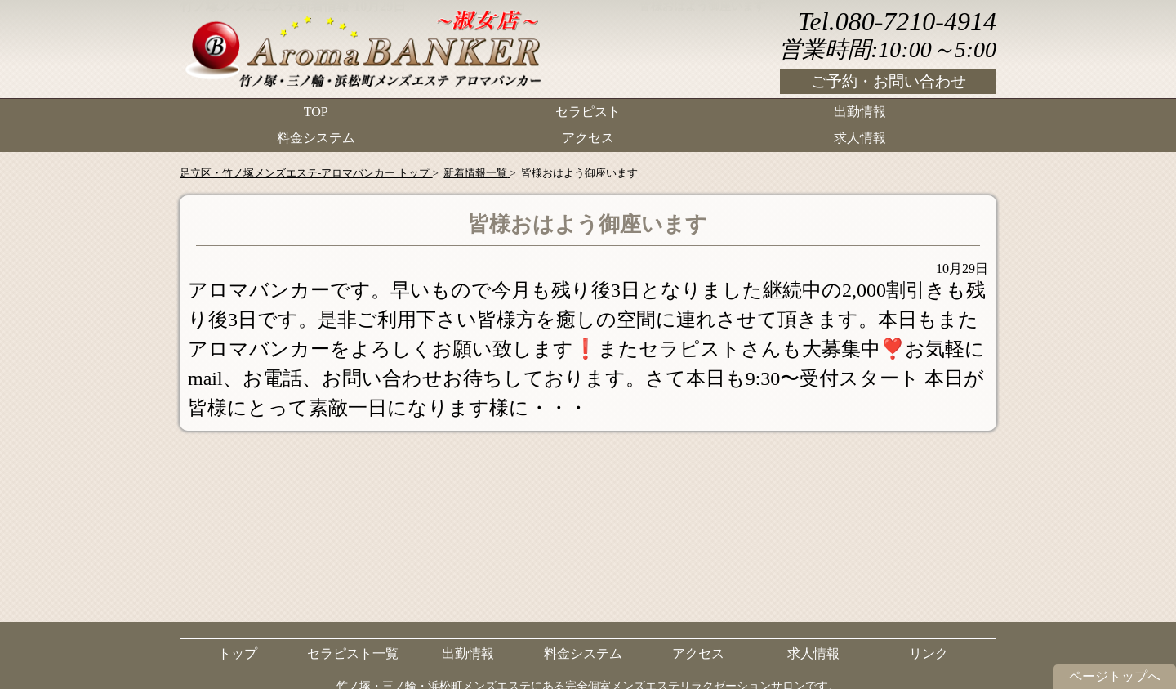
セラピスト (588, 111)
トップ (237, 653)
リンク (928, 653)
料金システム (316, 135)
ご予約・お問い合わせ (888, 81)
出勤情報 (860, 111)
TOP (316, 111)
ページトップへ (1114, 676)
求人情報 (860, 135)
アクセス (588, 135)
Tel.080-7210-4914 (897, 21)
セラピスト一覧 (353, 653)
